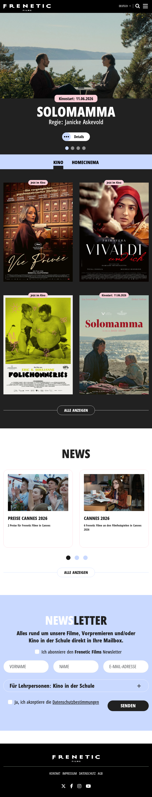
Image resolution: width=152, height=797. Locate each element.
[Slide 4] (84, 148)
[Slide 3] (78, 148)
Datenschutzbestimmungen (75, 702)
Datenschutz (87, 773)
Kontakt (54, 773)
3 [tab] (84, 558)
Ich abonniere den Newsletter (82, 652)
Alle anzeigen (76, 410)
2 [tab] (76, 558)
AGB (100, 773)
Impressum (69, 773)
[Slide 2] (72, 148)
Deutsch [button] (123, 6)
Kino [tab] (58, 162)
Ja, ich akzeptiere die (57, 702)
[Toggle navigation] (145, 6)
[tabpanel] (76, 295)
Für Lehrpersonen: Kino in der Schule (52, 685)
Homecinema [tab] (85, 162)
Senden (128, 705)
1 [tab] (67, 558)
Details (73, 136)
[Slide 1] (67, 148)
